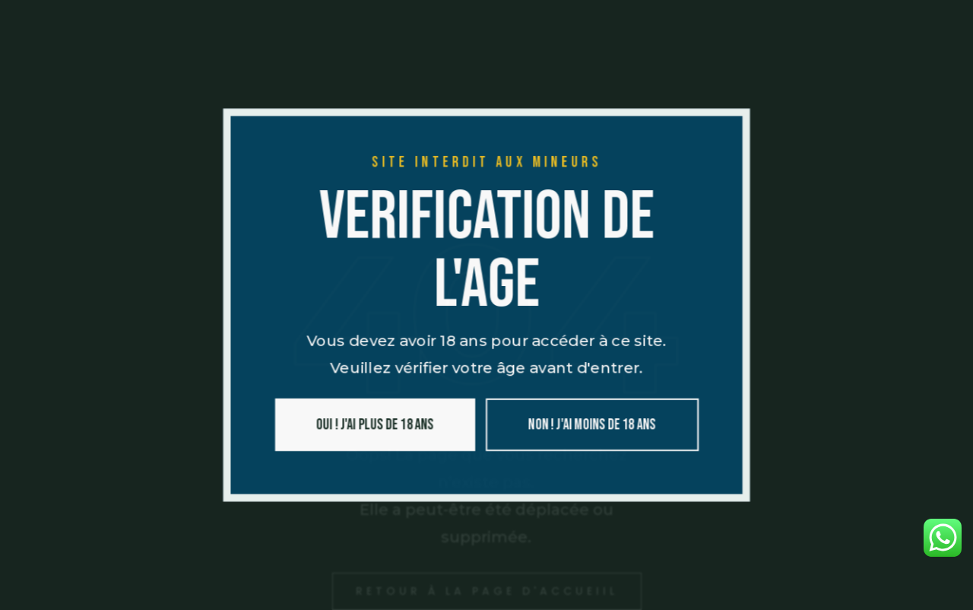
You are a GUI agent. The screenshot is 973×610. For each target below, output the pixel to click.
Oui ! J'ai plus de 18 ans (371, 428)
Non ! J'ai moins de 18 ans (594, 428)
